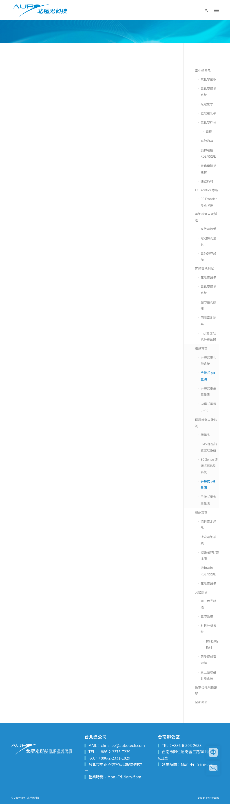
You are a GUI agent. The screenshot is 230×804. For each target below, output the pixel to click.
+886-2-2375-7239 (114, 751)
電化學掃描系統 (208, 91)
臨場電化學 (208, 113)
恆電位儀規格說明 (206, 690)
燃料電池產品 (208, 524)
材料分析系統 (208, 628)
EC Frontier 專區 (206, 190)
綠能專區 (201, 512)
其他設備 (201, 592)
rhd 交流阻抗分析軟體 (208, 336)
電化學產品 (203, 70)
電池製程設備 (208, 256)
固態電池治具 (208, 320)
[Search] (206, 10)
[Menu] (216, 10)
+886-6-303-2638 (186, 745)
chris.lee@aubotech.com (123, 745)
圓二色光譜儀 (208, 604)
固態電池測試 (204, 268)
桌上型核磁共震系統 (208, 675)
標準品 (205, 434)
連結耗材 (207, 181)
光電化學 (207, 104)
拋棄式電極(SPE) (208, 406)
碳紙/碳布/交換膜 (210, 555)
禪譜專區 (201, 348)
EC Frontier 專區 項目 (209, 201)
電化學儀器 (208, 79)
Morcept (214, 797)
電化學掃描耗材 (208, 168)
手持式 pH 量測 (208, 375)
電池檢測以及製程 (206, 216)
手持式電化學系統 (208, 360)
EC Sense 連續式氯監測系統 (209, 465)
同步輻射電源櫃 (208, 659)
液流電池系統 (208, 540)
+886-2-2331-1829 (114, 758)
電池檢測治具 (208, 241)
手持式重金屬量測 (208, 391)
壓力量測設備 (208, 305)
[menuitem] (206, 10)
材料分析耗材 (212, 644)
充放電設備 (208, 229)
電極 (209, 131)
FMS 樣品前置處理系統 (209, 447)
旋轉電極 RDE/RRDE (208, 153)
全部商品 (201, 702)
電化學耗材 (208, 122)
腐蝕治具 (207, 141)
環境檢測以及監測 (206, 422)
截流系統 (207, 616)
